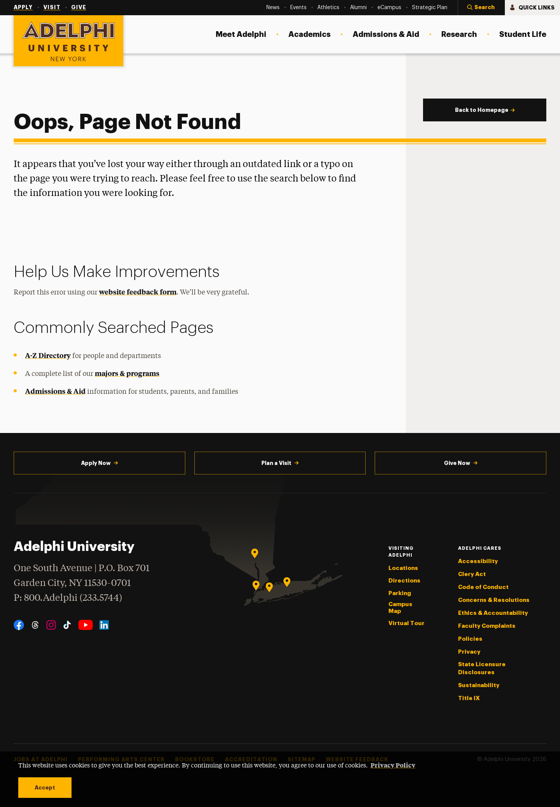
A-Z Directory (48, 355)
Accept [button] (45, 787)
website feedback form (138, 291)
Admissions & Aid (55, 391)
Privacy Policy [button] (393, 765)
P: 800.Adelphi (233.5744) (68, 597)
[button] (481, 7)
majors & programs (127, 373)
